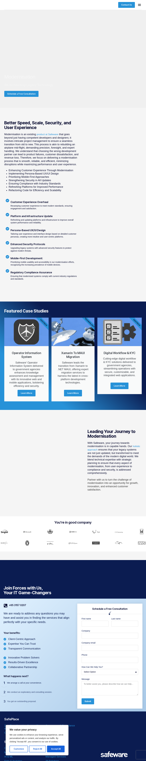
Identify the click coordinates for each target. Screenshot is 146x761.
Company (86, 631)
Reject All (37, 749)
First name (86, 619)
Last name (116, 619)
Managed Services (56, 757)
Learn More (26, 393)
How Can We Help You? (92, 667)
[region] (37, 740)
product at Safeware (48, 134)
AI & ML (8, 757)
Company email (88, 643)
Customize (19, 749)
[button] (139, 5)
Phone (84, 655)
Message (86, 679)
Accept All (56, 749)
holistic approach (97, 450)
